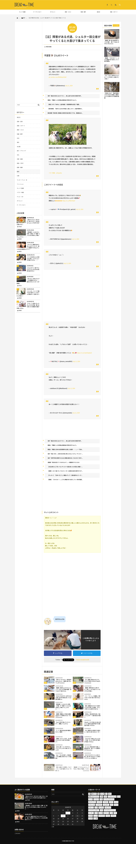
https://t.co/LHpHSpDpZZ (84, 353)
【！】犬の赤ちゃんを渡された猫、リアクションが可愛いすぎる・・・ (33, 258)
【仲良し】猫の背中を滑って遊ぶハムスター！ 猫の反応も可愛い (92, 715)
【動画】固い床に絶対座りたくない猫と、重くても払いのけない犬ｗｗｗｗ (111, 42)
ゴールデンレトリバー (109, 810)
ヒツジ (111, 802)
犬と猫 (102, 794)
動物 (45, 682)
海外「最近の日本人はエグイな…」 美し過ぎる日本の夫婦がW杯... (65, 96)
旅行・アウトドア (21, 151)
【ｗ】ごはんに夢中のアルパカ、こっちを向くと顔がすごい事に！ (111, 77)
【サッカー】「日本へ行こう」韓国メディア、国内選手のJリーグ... (65, 475)
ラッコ (90, 799)
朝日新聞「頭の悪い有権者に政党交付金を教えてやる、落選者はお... (65, 113)
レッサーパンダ (112, 796)
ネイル (116, 805)
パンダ (116, 802)
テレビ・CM (20, 197)
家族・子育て (20, 163)
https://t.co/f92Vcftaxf (68, 201)
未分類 (18, 146)
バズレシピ (91, 805)
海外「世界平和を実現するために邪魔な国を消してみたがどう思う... (65, 458)
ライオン (96, 799)
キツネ (100, 813)
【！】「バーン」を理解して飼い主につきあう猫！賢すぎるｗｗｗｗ (92, 697)
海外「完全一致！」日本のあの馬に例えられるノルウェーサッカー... (65, 454)
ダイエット (52, 12)
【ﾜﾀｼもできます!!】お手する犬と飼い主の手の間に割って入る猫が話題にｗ (63, 697)
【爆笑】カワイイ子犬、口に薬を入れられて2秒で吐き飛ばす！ (63, 740)
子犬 (105, 796)
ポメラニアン (92, 802)
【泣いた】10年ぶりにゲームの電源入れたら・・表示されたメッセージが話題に (28, 281)
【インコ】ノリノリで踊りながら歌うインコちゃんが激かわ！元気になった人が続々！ (28, 293)
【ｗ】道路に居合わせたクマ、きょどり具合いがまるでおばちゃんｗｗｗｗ (92, 681)
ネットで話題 (22, 12)
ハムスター (106, 805)
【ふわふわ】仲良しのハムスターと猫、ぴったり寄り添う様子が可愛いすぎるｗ (92, 740)
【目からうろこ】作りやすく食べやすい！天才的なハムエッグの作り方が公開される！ (28, 222)
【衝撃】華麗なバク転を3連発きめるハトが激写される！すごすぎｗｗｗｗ (63, 715)
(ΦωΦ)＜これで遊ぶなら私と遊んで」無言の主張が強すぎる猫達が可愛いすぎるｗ (92, 723)
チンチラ (101, 807)
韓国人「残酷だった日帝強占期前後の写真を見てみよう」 (62, 100)
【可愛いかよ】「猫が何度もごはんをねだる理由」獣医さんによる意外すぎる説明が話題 (111, 95)
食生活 (98, 12)
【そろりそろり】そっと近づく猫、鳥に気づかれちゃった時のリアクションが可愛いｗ (92, 756)
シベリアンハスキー (94, 810)
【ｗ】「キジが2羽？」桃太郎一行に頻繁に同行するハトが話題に (63, 756)
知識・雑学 (83, 12)
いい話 (95, 818)
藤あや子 (94, 794)
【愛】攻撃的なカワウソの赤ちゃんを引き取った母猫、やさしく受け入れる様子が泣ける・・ (92, 707)
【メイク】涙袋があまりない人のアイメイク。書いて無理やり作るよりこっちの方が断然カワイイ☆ (28, 247)
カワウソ (106, 813)
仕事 (18, 176)
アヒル (107, 815)
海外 (18, 142)
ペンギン (99, 802)
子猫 (101, 796)
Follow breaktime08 (82, 660)
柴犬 (110, 794)
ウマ (115, 813)
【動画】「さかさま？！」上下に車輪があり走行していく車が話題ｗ (111, 59)
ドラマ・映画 (20, 192)
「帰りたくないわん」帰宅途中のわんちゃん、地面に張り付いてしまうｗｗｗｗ (63, 681)
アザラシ (113, 815)
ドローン (91, 807)
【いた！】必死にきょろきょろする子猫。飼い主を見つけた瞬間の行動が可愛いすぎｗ (28, 306)
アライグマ (101, 815)
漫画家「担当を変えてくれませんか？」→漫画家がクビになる (63, 462)
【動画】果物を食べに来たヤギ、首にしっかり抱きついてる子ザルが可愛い (92, 689)
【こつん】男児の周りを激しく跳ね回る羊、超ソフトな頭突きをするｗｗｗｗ (92, 748)
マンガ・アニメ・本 (22, 180)
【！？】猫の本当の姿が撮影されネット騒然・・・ (63, 731)
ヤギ (101, 799)
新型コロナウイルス (94, 796)
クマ (96, 813)
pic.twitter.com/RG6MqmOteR (57, 77)
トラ (96, 807)
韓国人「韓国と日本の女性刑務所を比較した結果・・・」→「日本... (65, 449)
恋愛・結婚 (20, 159)
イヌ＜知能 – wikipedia (55, 173)
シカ (101, 810)
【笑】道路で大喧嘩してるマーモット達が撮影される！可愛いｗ (63, 768)
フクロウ (105, 802)
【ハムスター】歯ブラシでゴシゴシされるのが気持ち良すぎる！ (33, 269)
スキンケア (107, 807)
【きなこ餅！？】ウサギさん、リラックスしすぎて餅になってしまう (63, 748)
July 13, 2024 (67, 263)
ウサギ (90, 815)
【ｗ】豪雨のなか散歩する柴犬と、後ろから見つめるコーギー (92, 731)
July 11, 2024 (69, 85)
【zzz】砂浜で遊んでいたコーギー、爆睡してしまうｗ (63, 723)
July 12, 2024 (79, 209)
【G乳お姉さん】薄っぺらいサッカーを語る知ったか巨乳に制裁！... (65, 467)
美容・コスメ (68, 12)
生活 (18, 138)
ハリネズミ (99, 805)
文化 (18, 155)
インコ (95, 815)
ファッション (20, 184)
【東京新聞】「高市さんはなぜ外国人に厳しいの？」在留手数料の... (65, 109)
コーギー (91, 813)
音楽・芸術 (20, 121)
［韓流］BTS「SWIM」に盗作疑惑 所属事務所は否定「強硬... (64, 104)
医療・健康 (20, 167)
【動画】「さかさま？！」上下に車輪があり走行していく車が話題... (65, 479)
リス (119, 796)
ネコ (111, 805)
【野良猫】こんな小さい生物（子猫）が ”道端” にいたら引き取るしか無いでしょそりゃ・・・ (63, 706)
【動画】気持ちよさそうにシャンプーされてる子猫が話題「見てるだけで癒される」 (63, 689)
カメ (111, 813)
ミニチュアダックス (109, 799)
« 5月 (52, 827)
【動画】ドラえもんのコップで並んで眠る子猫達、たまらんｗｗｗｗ (81, 768)
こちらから (17, 833)
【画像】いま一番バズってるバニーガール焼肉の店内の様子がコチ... (65, 471)
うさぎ (90, 818)
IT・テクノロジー (37, 12)
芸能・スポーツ (113, 12)
